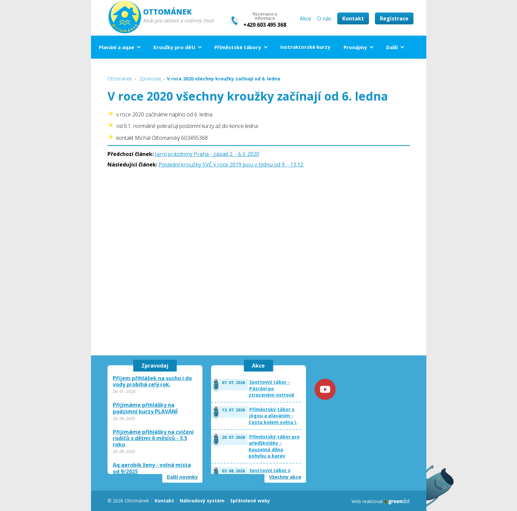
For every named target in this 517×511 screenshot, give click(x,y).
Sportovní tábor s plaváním (269, 473)
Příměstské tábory (237, 47)
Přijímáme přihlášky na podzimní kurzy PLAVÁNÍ (145, 408)
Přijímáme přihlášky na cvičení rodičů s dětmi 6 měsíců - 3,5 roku (153, 438)
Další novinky (182, 477)
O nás (324, 18)
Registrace (394, 18)
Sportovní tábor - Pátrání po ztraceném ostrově (271, 388)
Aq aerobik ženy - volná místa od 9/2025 (152, 468)
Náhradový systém (202, 500)
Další (392, 47)
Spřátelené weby (250, 500)
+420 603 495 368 (264, 24)
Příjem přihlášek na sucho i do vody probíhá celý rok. (152, 381)
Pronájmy (355, 47)
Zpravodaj (154, 365)
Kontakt (353, 18)
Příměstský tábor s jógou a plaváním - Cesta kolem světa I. (273, 415)
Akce (305, 18)
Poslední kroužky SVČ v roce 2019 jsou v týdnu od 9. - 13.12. (231, 164)
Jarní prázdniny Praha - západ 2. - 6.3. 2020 (207, 154)
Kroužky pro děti (174, 47)
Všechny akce (285, 477)
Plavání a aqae (116, 47)
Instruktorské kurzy (305, 47)
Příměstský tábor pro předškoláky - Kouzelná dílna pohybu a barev (274, 446)
